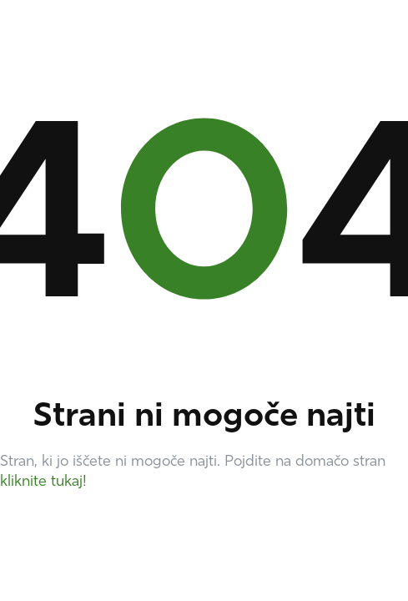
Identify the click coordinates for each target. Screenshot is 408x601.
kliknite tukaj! (43, 482)
